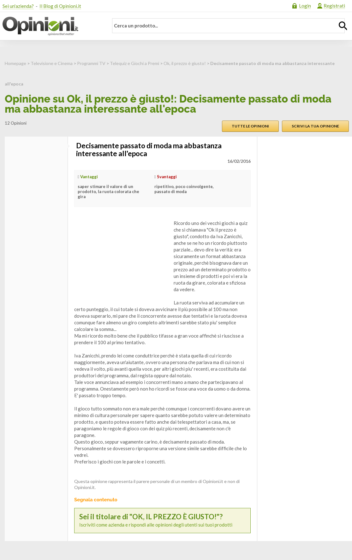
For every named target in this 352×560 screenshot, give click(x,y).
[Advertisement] (121, 259)
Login (305, 6)
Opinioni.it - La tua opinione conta (51, 26)
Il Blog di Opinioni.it (60, 6)
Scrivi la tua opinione (315, 126)
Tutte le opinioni (250, 126)
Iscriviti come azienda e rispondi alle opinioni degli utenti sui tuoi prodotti (162, 520)
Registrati (334, 6)
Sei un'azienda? (18, 6)
